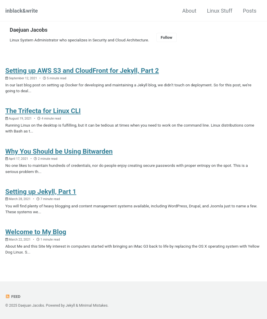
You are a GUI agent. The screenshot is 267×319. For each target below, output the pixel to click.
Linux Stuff (219, 11)
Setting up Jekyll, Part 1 (40, 191)
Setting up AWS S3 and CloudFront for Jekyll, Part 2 (82, 70)
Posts (249, 11)
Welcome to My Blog (35, 232)
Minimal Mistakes (93, 305)
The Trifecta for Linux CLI (43, 111)
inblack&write (21, 11)
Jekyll (70, 305)
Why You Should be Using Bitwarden (59, 151)
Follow (166, 37)
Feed (13, 296)
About (189, 11)
